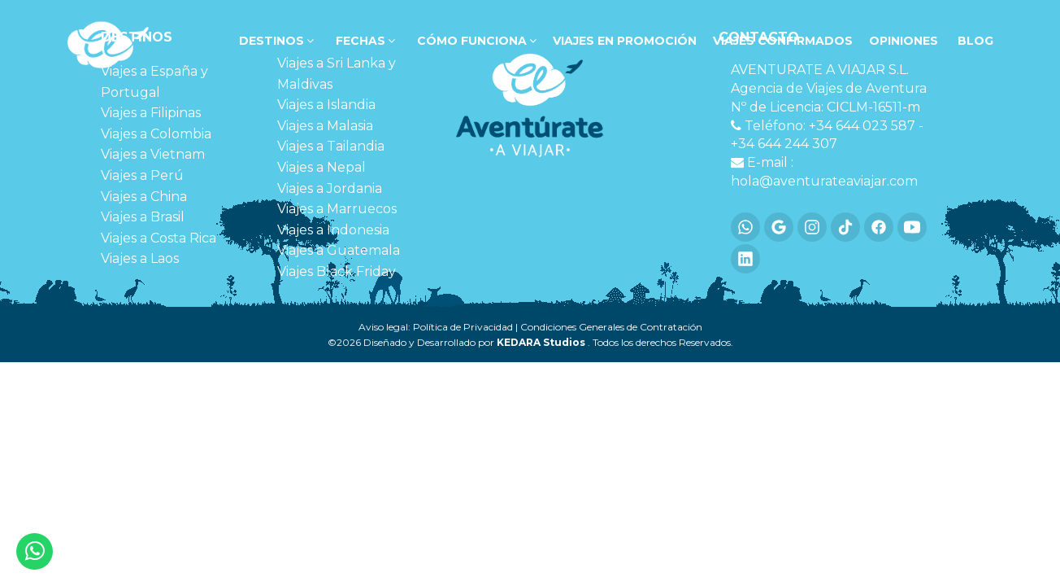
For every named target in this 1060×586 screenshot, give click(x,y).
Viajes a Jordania (329, 188)
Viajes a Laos (140, 258)
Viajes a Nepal (321, 167)
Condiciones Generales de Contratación (611, 327)
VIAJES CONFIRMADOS (783, 40)
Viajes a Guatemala (338, 250)
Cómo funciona (475, 40)
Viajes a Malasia (325, 125)
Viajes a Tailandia (330, 146)
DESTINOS (275, 40)
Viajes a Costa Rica (158, 238)
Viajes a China (144, 196)
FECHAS (363, 40)
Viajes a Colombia (156, 134)
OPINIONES (903, 40)
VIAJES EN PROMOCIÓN (625, 40)
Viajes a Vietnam (153, 154)
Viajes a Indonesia (333, 230)
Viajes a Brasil (143, 217)
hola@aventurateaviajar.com (824, 181)
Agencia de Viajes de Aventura (829, 88)
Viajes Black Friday (336, 271)
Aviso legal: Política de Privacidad (435, 327)
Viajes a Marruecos (337, 208)
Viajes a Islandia (326, 104)
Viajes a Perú (142, 175)
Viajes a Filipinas (151, 112)
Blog (973, 40)
